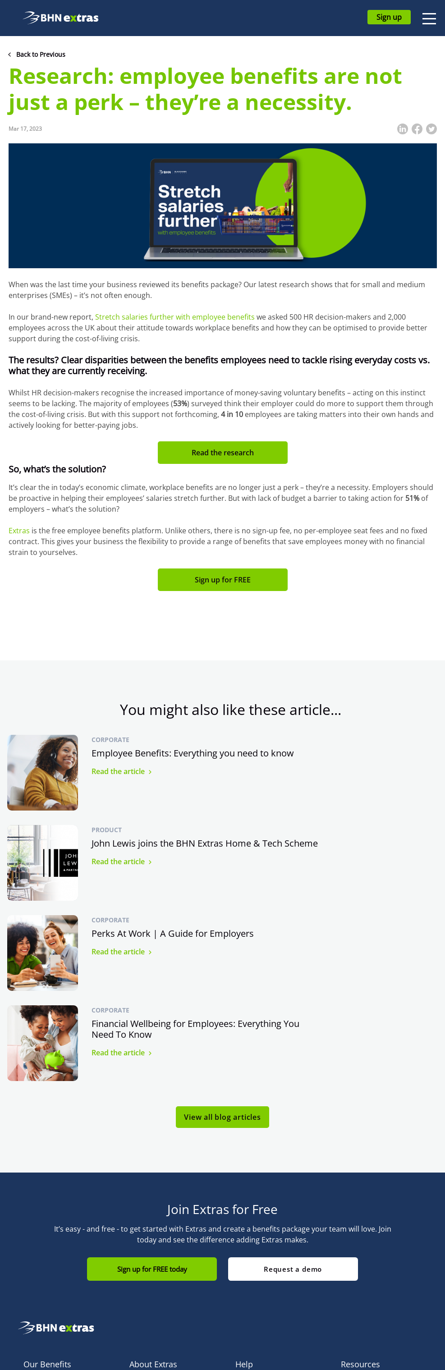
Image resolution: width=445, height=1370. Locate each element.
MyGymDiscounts (49, 1278)
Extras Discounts (48, 1264)
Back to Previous (40, 54)
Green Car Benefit (50, 1291)
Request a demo (293, 1088)
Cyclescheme (43, 1223)
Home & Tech (43, 1237)
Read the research (223, 453)
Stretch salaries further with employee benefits (175, 317)
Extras (19, 531)
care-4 (32, 1305)
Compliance (358, 1223)
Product (322, 739)
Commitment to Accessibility (152, 1257)
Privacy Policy (361, 1250)
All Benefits (40, 1210)
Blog (347, 1210)
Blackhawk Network (158, 1237)
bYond (33, 1250)
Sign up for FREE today (152, 1088)
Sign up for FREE (223, 580)
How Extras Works (156, 1210)
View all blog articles (222, 937)
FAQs (243, 1210)
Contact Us (251, 1223)
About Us (143, 1223)
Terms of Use (361, 1237)
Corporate (110, 739)
